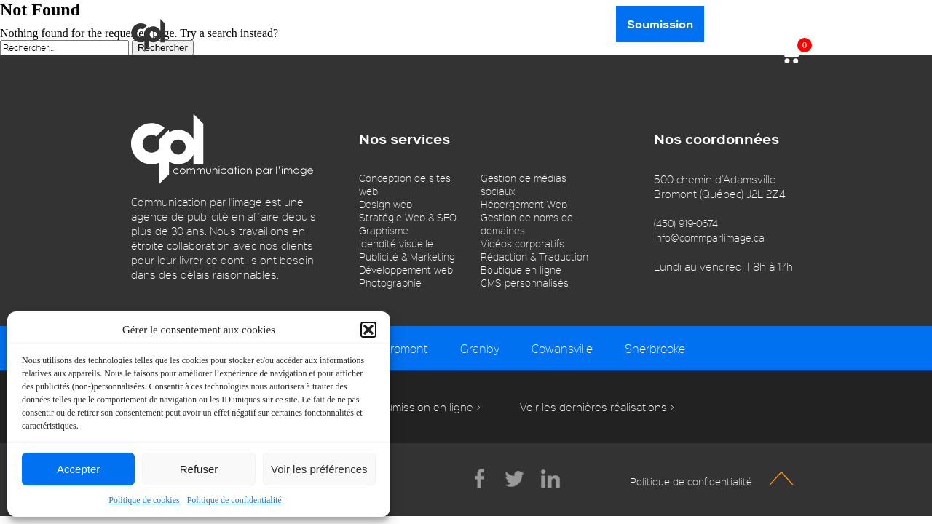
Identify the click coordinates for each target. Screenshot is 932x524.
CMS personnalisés (525, 283)
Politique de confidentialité (234, 500)
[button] (368, 329)
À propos (214, 23)
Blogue (436, 23)
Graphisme (383, 230)
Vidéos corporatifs (522, 243)
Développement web (406, 269)
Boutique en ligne (521, 269)
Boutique (365, 23)
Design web (385, 204)
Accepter (78, 469)
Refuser (199, 469)
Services (290, 23)
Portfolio (506, 23)
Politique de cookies (143, 500)
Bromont (405, 348)
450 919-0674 (757, 23)
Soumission (660, 23)
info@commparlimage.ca (709, 237)
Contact (579, 23)
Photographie (390, 283)
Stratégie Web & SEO (408, 217)
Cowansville (562, 348)
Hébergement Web (524, 204)
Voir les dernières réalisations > (597, 406)
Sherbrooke (655, 348)
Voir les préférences (319, 469)
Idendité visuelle (396, 243)
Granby (479, 348)
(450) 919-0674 (686, 223)
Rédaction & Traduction (534, 256)
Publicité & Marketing (407, 256)
